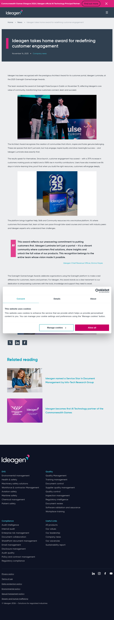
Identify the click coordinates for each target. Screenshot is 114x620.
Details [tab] (57, 299)
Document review (54, 503)
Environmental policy (11, 589)
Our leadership (53, 533)
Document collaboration (14, 537)
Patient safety (9, 503)
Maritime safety (9, 495)
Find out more (91, 3)
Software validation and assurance (63, 507)
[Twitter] (10, 342)
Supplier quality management (60, 487)
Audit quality (8, 553)
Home (12, 22)
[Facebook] (24, 342)
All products (52, 525)
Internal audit (8, 529)
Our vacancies (53, 541)
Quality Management (56, 475)
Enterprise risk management (15, 533)
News (21, 22)
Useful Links (51, 521)
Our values (51, 529)
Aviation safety (9, 491)
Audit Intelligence (10, 525)
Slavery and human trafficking (15, 599)
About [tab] (93, 299)
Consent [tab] (21, 299)
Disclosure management (14, 549)
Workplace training (55, 511)
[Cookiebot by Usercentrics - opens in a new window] (98, 291)
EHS (4, 471)
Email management (11, 545)
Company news (40, 53)
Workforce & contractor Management (20, 487)
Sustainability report (56, 545)
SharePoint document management (19, 541)
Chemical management (13, 499)
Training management (56, 479)
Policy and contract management (18, 557)
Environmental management (16, 475)
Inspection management (58, 495)
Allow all (92, 328)
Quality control (53, 491)
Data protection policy (12, 584)
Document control (55, 483)
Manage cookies (56, 328)
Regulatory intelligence (57, 499)
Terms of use (7, 579)
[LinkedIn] (17, 342)
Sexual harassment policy (13, 594)
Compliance (8, 521)
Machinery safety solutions (15, 483)
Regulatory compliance (13, 561)
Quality (49, 471)
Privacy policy (8, 574)
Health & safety (9, 479)
